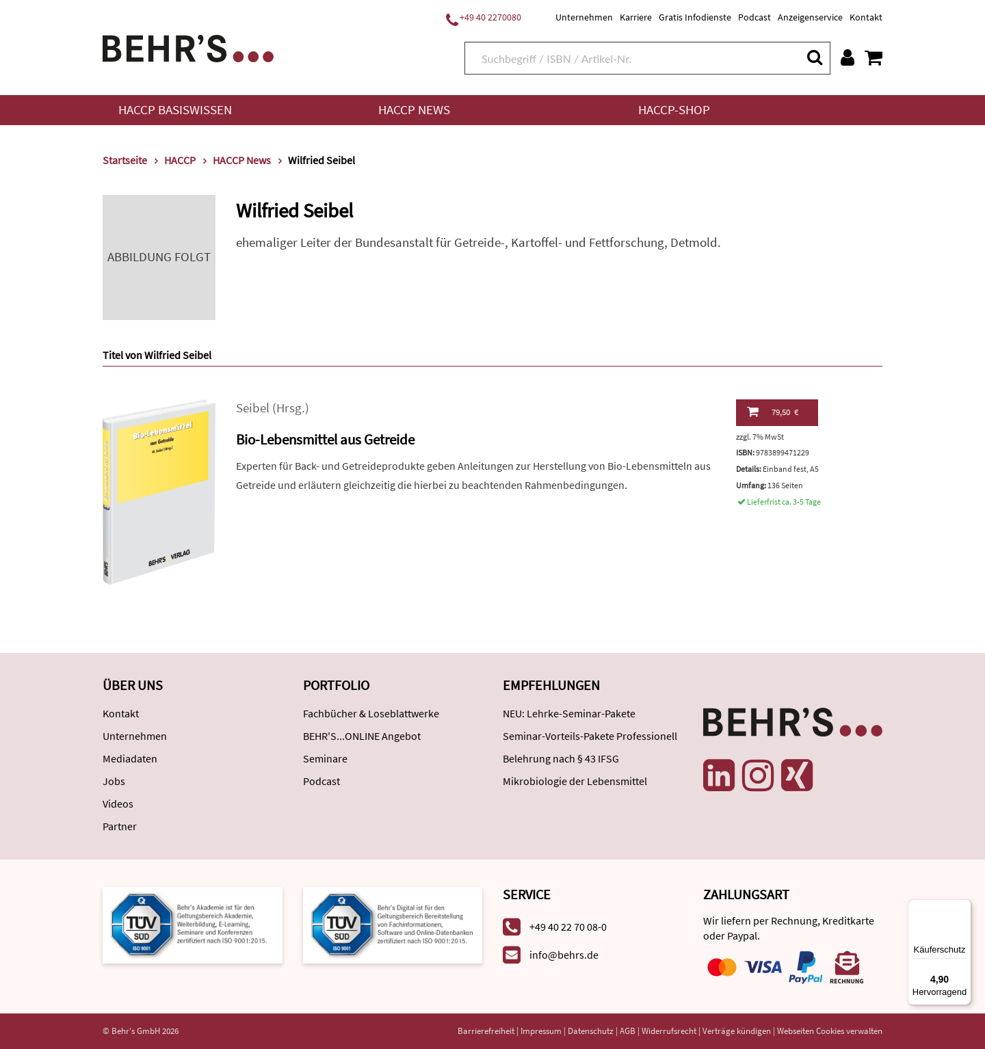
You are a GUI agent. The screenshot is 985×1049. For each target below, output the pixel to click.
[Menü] (963, 907)
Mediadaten (130, 758)
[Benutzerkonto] (847, 57)
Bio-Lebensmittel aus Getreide (325, 439)
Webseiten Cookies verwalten (829, 1031)
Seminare (325, 758)
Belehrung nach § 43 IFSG (561, 758)
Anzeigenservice (810, 17)
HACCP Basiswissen (175, 110)
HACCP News (414, 110)
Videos (118, 803)
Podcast (754, 17)
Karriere (636, 17)
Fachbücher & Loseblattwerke (371, 713)
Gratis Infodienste (695, 17)
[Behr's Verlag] (188, 47)
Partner (120, 826)
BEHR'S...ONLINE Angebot (362, 736)
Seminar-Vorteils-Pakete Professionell (590, 736)
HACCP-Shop (674, 110)
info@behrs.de (564, 954)
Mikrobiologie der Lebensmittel (575, 781)
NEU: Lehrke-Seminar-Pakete (569, 713)
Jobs (114, 781)
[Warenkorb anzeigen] (873, 57)
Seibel (253, 408)
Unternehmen (584, 17)
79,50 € (772, 412)
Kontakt (866, 17)
